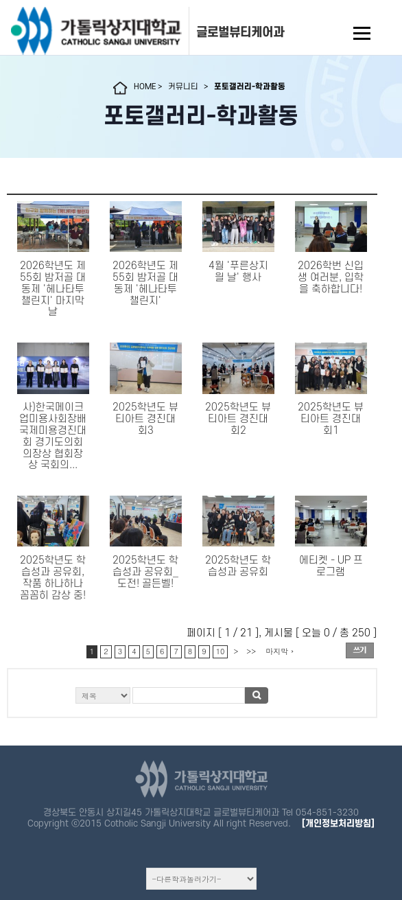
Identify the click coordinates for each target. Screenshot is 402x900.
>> (251, 651)
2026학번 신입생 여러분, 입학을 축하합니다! (331, 277)
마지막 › (279, 651)
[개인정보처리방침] (338, 823)
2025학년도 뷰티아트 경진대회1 (331, 419)
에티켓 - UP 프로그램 (331, 566)
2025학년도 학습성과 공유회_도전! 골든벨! (145, 572)
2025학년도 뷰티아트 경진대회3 (145, 419)
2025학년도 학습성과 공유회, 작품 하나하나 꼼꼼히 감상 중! (53, 578)
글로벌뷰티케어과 (240, 32)
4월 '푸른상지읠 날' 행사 (238, 272)
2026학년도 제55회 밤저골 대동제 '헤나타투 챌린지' (145, 283)
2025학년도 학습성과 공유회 (238, 566)
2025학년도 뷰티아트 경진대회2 (238, 419)
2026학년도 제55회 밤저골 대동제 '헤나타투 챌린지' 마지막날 (53, 289)
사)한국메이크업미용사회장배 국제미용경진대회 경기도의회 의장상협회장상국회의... (52, 436)
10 (220, 651)
